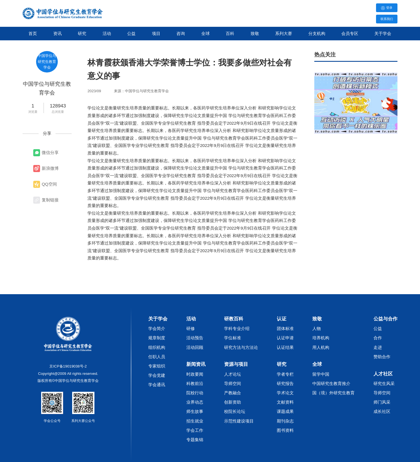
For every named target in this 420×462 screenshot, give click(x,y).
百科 (230, 33)
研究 (82, 33)
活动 (107, 33)
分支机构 (316, 33)
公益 (131, 33)
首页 (32, 33)
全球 (205, 33)
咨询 (180, 33)
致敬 (255, 33)
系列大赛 (283, 33)
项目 (156, 33)
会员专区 (349, 33)
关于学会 (382, 33)
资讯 (57, 33)
